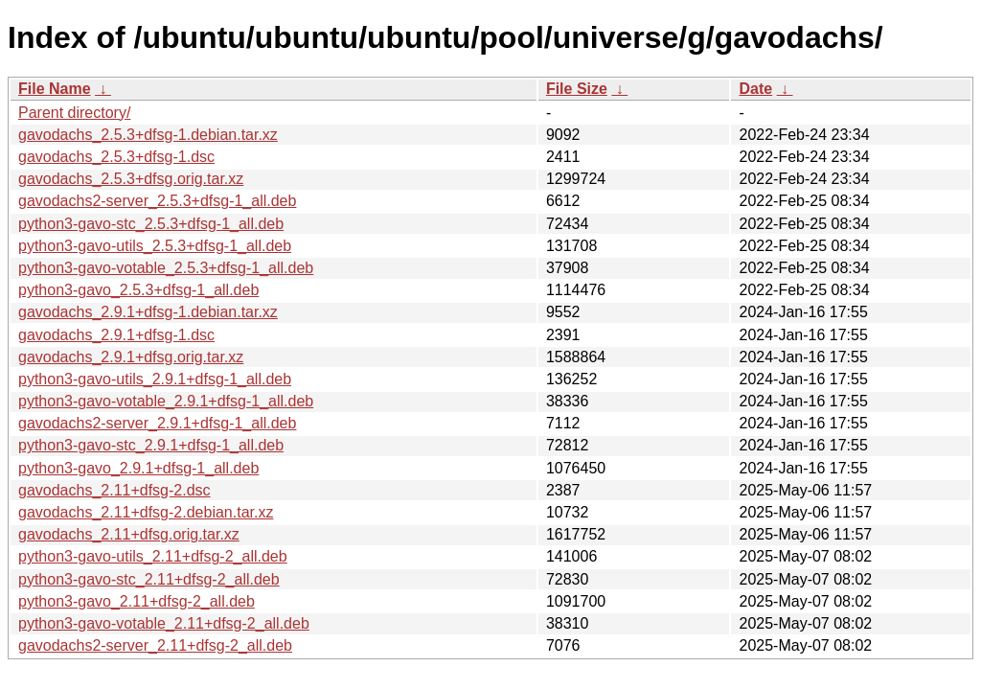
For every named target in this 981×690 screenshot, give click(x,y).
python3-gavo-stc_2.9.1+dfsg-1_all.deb (151, 445)
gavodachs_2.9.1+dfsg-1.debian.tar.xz (148, 312)
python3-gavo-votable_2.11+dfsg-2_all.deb (163, 623)
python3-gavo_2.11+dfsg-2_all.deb (136, 601)
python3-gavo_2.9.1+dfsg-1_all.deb (138, 468)
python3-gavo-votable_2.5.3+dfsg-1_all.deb (165, 268)
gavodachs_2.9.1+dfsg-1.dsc (116, 335)
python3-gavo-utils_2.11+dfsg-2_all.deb (152, 556)
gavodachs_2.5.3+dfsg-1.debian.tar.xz (148, 134)
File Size (576, 88)
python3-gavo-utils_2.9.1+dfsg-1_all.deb (154, 379)
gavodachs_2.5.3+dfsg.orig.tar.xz (130, 179)
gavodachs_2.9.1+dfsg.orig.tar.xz (130, 357)
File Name (54, 88)
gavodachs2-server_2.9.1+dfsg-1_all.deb (157, 423)
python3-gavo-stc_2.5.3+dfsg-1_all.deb (151, 224)
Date (755, 88)
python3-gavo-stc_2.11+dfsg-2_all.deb (149, 579)
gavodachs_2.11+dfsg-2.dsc (114, 490)
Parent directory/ (74, 112)
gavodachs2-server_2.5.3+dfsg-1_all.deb (157, 201)
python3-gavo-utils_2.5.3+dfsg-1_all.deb (154, 246)
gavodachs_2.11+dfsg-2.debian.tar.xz (145, 512)
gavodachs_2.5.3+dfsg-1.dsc (116, 157)
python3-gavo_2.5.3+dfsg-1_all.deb (138, 290)
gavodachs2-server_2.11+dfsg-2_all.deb (155, 645)
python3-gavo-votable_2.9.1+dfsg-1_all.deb (165, 401)
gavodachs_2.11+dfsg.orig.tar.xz (129, 534)
